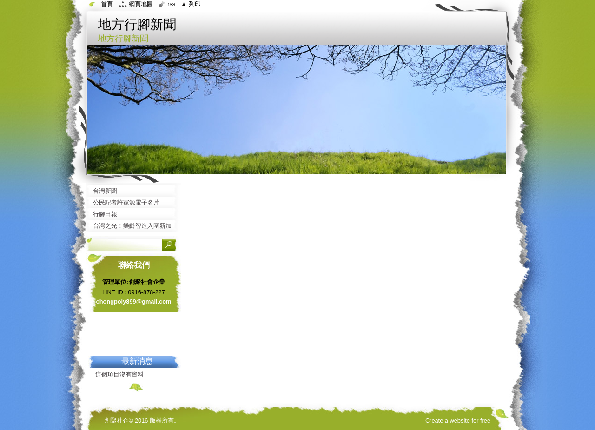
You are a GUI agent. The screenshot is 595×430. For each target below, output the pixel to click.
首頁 (107, 3)
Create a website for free (457, 420)
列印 (195, 3)
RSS (171, 3)
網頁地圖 (141, 3)
